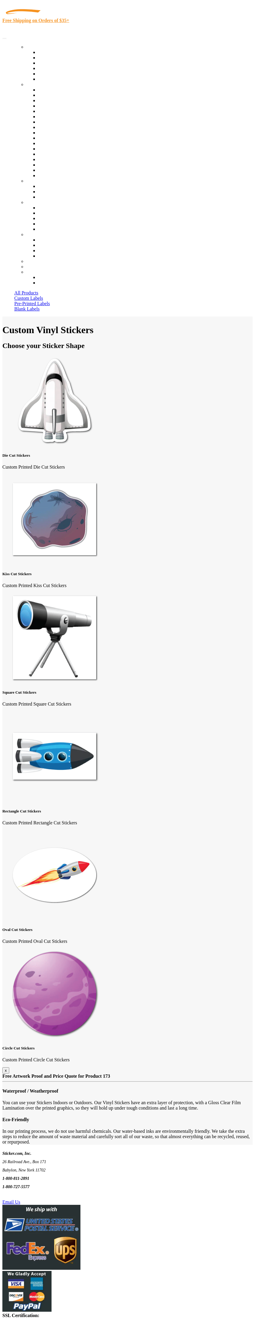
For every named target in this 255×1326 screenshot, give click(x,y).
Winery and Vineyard (58, 105)
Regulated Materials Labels (64, 164)
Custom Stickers (41, 180)
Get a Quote (49, 191)
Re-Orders (36, 261)
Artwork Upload (53, 196)
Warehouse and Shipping (62, 127)
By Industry (37, 84)
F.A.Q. (44, 229)
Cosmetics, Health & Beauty (65, 121)
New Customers (53, 282)
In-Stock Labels (53, 52)
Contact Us (37, 234)
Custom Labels (28, 298)
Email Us (11, 1202)
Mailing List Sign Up (58, 250)
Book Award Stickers (58, 175)
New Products (51, 68)
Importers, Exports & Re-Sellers (69, 111)
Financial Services (55, 138)
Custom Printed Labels (60, 57)
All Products (26, 292)
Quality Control (53, 95)
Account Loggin (53, 277)
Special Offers (52, 79)
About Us (35, 202)
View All (46, 89)
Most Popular (51, 73)
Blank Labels (27, 308)
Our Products (39, 46)
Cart (30, 271)
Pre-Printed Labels (32, 303)
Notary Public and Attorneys (65, 116)
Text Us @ (23, 1195)
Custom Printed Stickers (61, 132)
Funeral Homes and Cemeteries (68, 170)
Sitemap (46, 255)
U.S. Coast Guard (55, 159)
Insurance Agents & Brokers (65, 100)
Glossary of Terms (55, 223)
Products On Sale (54, 62)
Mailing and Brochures (60, 143)
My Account (38, 266)
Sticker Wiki (50, 218)
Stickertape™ (51, 148)
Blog (42, 213)
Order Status (50, 245)
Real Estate (49, 154)
